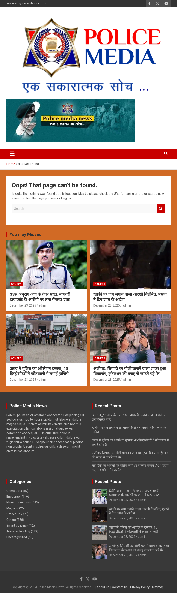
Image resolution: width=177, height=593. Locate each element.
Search (161, 209)
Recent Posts (108, 481)
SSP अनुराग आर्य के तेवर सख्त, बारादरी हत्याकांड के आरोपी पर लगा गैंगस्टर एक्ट (40, 297)
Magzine (12, 508)
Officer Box (14, 514)
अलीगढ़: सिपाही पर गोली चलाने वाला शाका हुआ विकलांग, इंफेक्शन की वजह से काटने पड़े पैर (129, 371)
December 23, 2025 (23, 305)
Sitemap (158, 587)
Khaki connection (18, 502)
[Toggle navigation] (12, 154)
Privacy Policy (140, 587)
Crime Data (14, 491)
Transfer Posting (18, 531)
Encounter (13, 497)
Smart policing (16, 525)
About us (103, 587)
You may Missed (25, 234)
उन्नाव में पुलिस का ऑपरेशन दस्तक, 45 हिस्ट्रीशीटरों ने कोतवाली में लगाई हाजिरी (39, 371)
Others (16, 284)
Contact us (120, 587)
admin (43, 305)
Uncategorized (16, 537)
